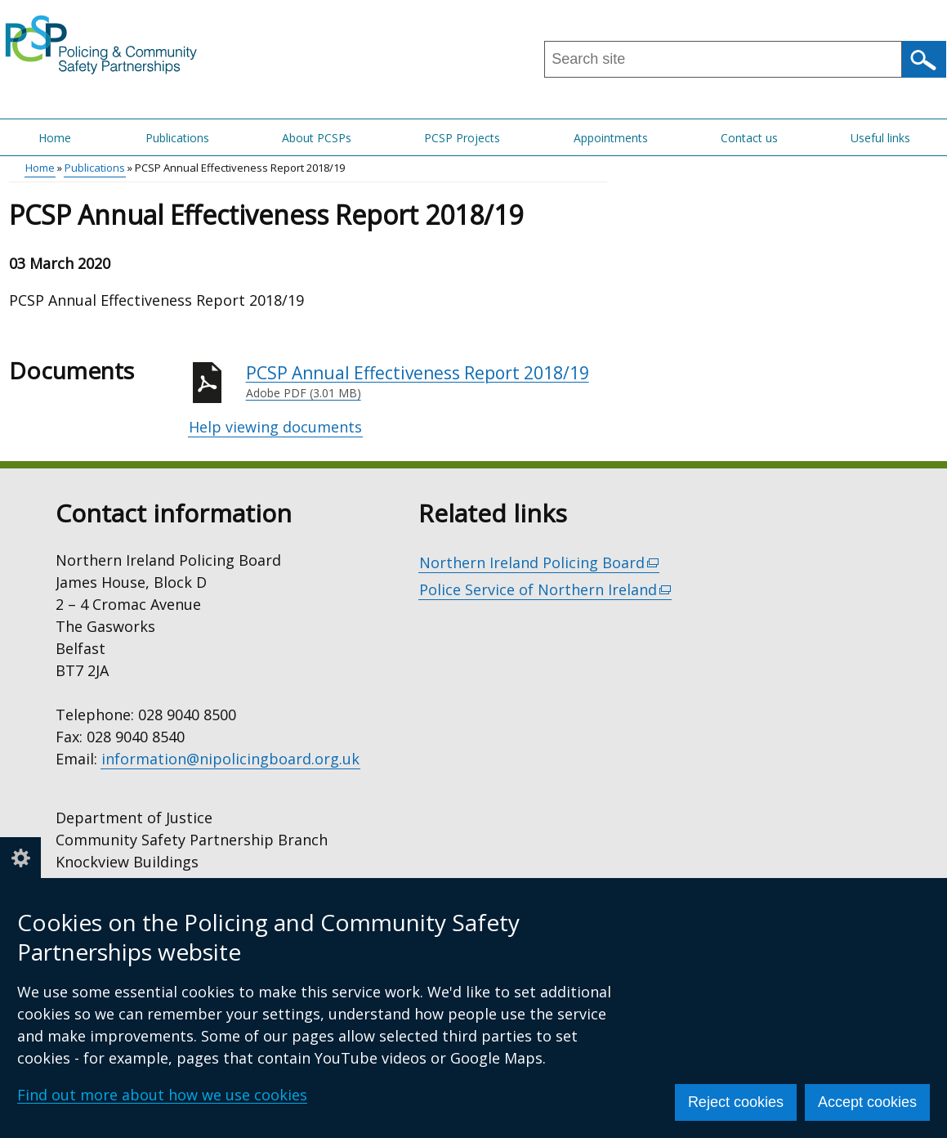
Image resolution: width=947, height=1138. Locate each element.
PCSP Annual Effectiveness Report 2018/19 (426, 381)
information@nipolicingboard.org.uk (230, 758)
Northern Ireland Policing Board (539, 563)
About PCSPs (316, 138)
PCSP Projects (462, 138)
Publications (177, 138)
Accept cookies (867, 1102)
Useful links (880, 138)
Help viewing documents (275, 427)
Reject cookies (736, 1102)
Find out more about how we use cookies (162, 1094)
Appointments (611, 138)
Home (54, 138)
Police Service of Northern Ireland (545, 590)
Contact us (749, 138)
